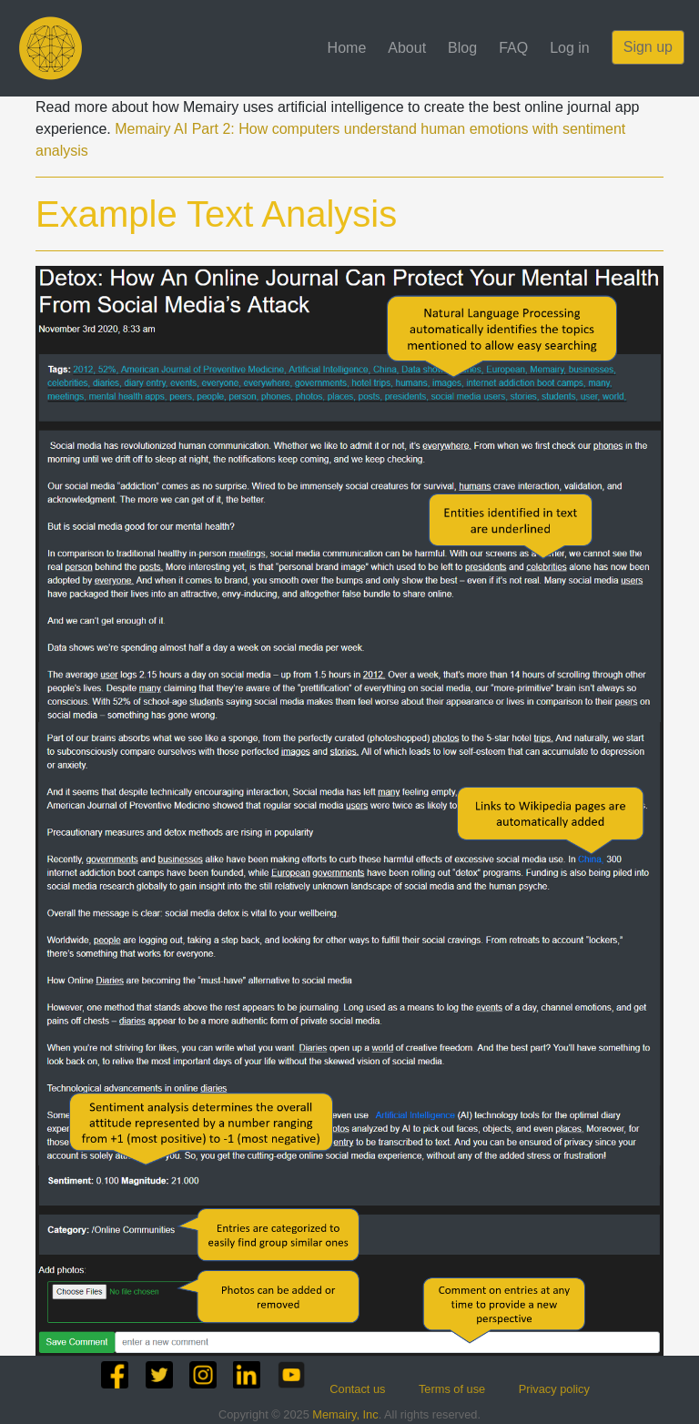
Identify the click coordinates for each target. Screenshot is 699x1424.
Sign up (648, 47)
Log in (570, 48)
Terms (452, 1389)
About (407, 48)
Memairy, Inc (345, 1414)
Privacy (554, 1389)
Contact (357, 1389)
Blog (462, 48)
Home (347, 48)
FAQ (513, 48)
